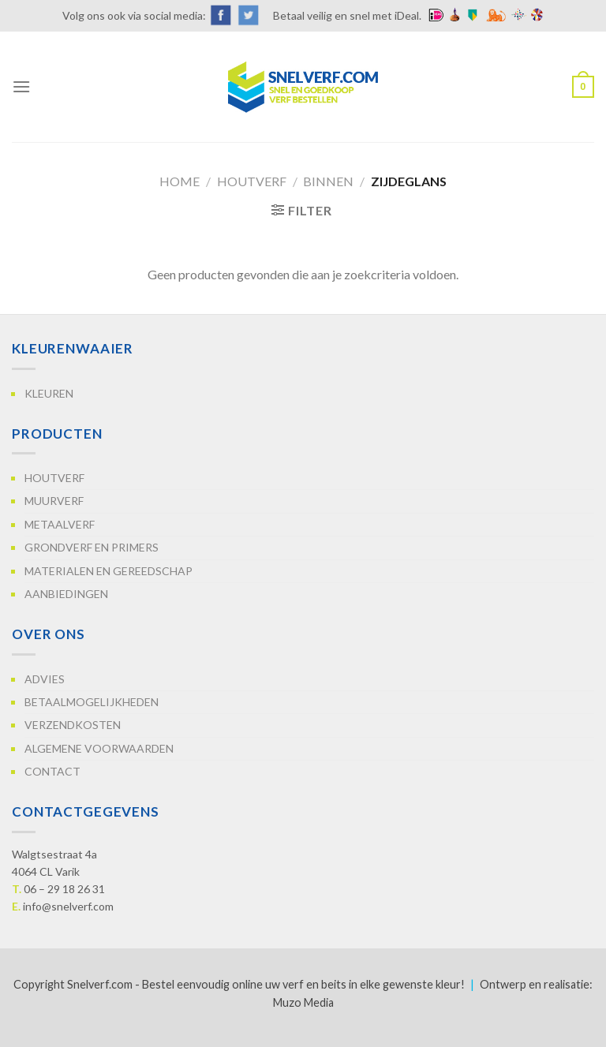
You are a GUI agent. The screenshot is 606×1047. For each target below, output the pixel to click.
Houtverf (251, 181)
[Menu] (21, 86)
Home (179, 181)
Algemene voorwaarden (99, 748)
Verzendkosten (72, 724)
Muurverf (54, 500)
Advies (44, 679)
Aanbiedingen (66, 593)
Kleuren (48, 393)
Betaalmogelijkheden (91, 702)
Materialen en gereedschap (108, 571)
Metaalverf (59, 524)
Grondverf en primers (91, 547)
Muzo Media (303, 1002)
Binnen (328, 181)
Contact (52, 771)
